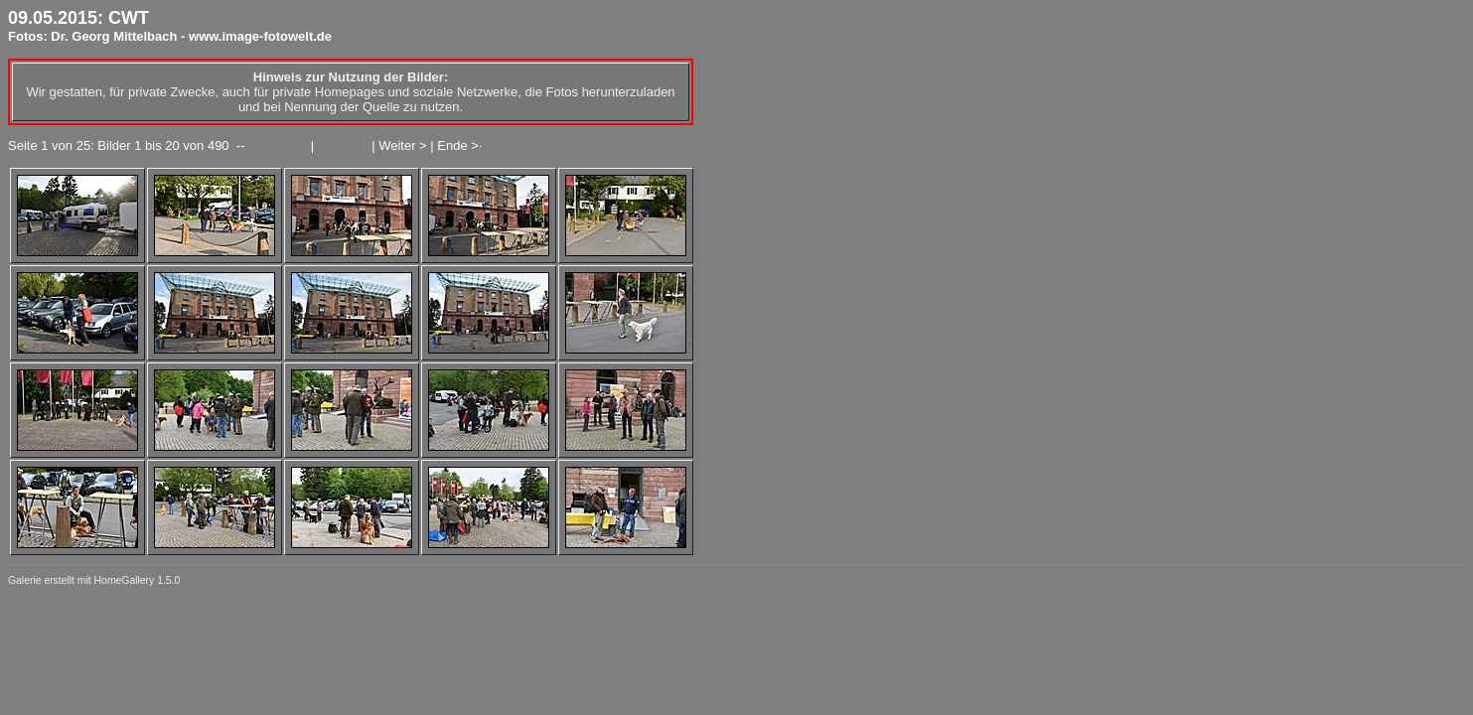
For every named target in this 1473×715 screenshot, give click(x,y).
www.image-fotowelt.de (260, 36)
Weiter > (402, 145)
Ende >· (459, 145)
